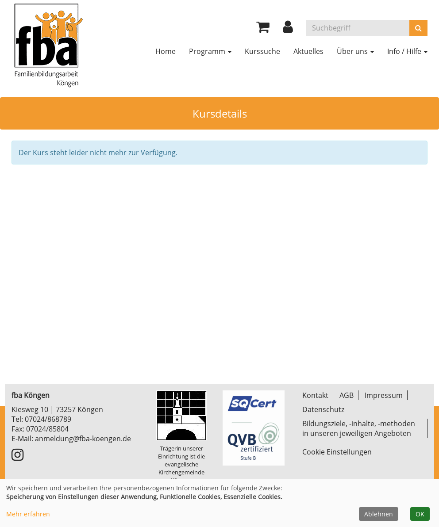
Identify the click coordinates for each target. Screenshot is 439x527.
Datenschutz (323, 409)
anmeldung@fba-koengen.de (83, 438)
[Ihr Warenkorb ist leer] (263, 29)
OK (420, 514)
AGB (346, 395)
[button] (288, 29)
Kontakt (315, 395)
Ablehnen (378, 514)
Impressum (384, 395)
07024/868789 (48, 419)
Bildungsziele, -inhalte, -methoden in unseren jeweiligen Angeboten (358, 428)
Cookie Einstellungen (337, 452)
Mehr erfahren (28, 514)
